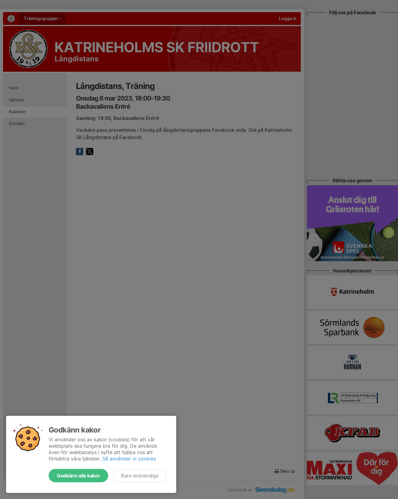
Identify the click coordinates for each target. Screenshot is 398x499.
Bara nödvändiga (139, 476)
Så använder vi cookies (129, 459)
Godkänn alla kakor (78, 476)
